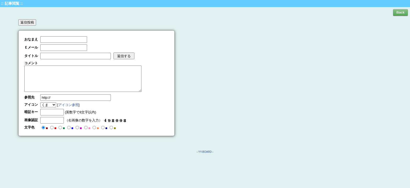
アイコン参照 (68, 105)
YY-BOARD (205, 151)
